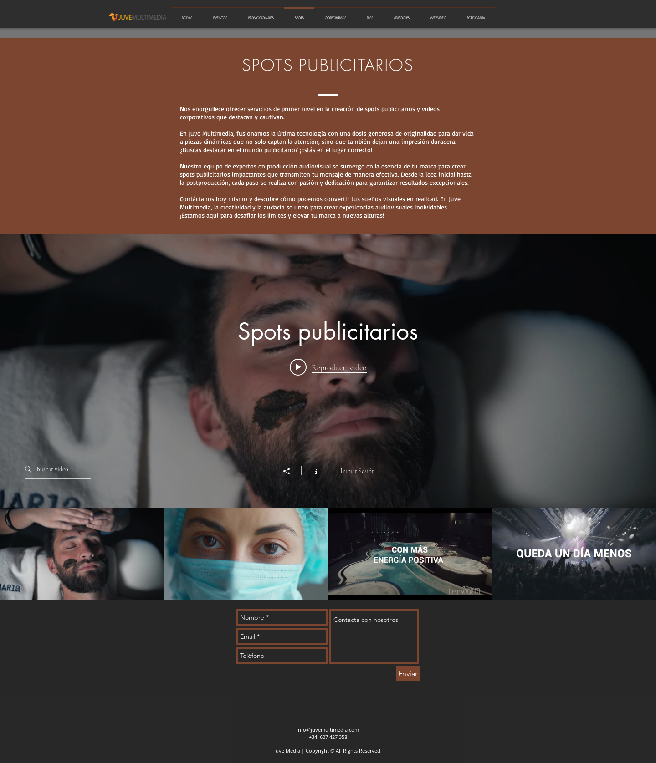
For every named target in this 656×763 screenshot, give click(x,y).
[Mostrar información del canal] (316, 470)
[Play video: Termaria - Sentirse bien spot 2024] (328, 367)
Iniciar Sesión (357, 471)
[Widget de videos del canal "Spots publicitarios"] (328, 417)
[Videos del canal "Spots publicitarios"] (328, 554)
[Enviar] (408, 673)
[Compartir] (291, 471)
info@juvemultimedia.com (328, 729)
